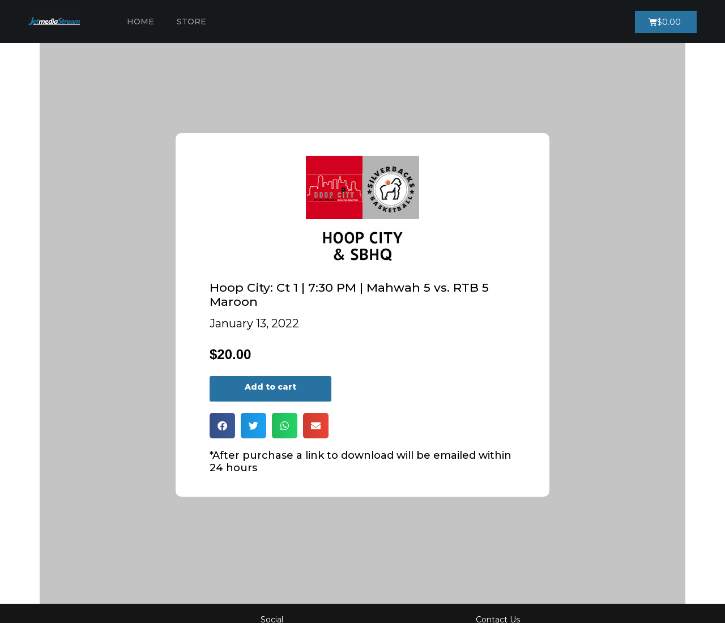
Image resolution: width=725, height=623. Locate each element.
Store (191, 21)
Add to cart (270, 387)
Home (140, 21)
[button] (222, 425)
